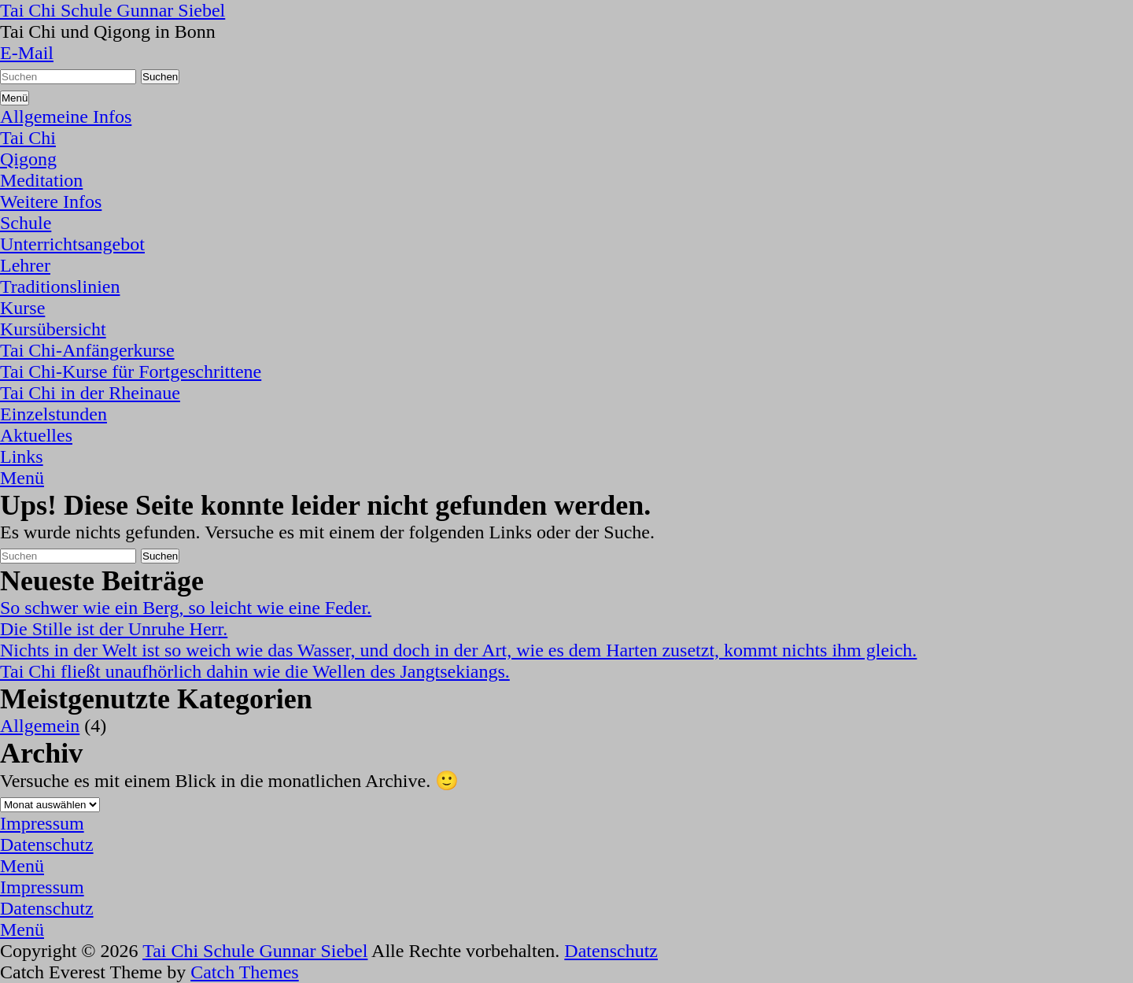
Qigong (28, 159)
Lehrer (25, 265)
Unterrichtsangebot (72, 244)
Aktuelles (36, 435)
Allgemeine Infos (65, 116)
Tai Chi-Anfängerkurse (87, 350)
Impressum (42, 823)
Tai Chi (28, 137)
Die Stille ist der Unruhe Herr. (113, 629)
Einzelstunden (53, 414)
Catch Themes (244, 972)
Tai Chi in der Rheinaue (90, 392)
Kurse (22, 307)
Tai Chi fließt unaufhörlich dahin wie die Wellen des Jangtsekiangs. (255, 671)
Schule (25, 222)
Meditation (41, 180)
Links (21, 456)
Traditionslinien (60, 286)
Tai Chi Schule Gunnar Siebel (112, 10)
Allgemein (39, 725)
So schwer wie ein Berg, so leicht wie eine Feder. (185, 607)
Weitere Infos (50, 201)
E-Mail (27, 52)
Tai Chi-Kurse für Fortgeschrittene (130, 371)
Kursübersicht (53, 329)
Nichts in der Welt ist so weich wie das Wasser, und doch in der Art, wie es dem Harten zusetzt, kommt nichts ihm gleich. (458, 650)
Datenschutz (47, 844)
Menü (22, 477)
